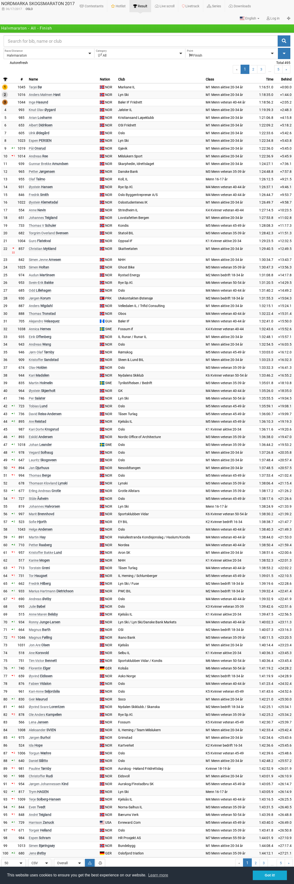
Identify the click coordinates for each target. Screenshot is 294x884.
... (269, 70)
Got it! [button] (270, 875)
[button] (249, 18)
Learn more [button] (158, 875)
